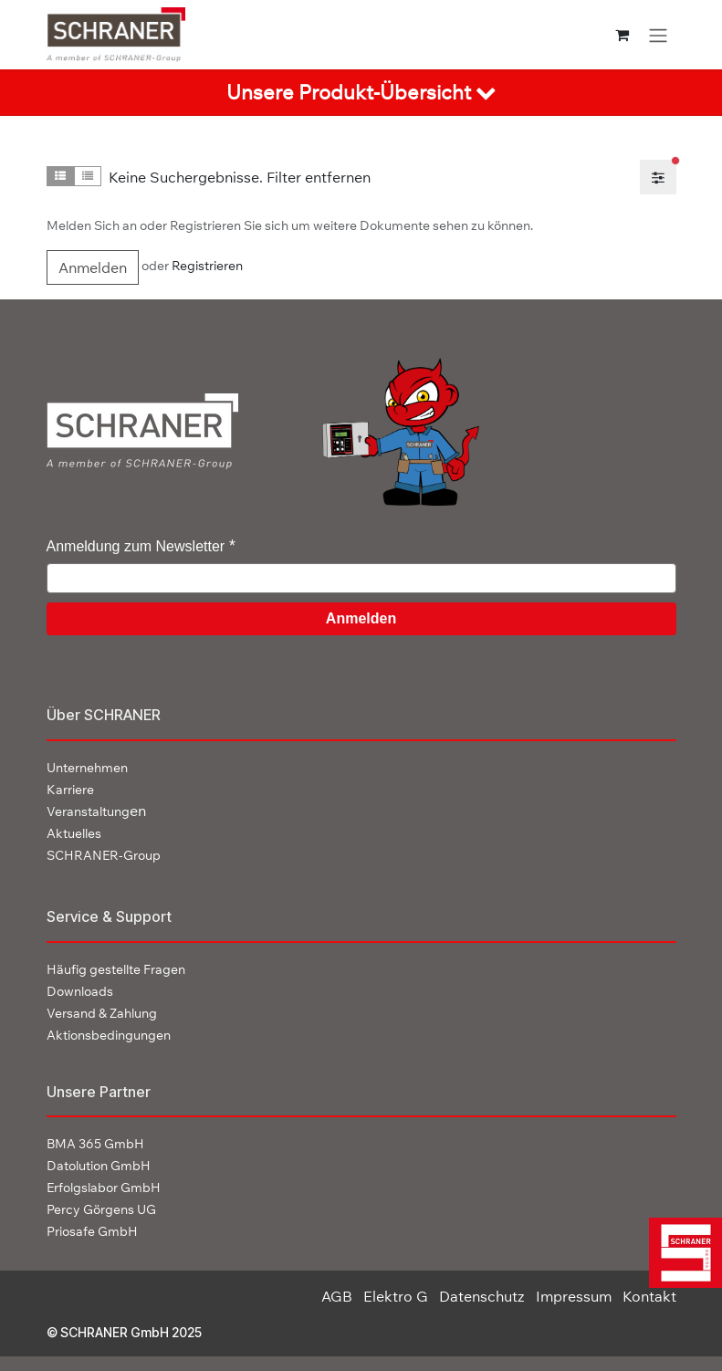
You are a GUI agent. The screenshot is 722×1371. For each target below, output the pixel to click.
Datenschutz (482, 1296)
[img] (679, 1253)
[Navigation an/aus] (658, 35)
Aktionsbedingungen (109, 1035)
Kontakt (649, 1296)
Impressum (574, 1296)
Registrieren (207, 266)
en (96, 810)
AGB (336, 1296)
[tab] (361, 92)
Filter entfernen (319, 177)
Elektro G (395, 1296)
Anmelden (92, 267)
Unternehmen (87, 767)
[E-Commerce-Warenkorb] (622, 34)
